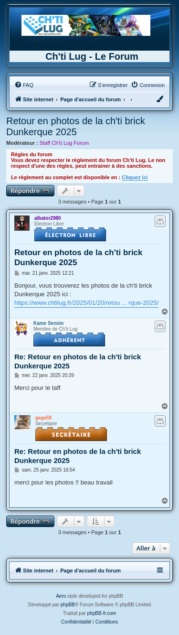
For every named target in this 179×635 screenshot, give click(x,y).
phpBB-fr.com (101, 613)
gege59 (43, 417)
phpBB (68, 604)
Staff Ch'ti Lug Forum (64, 143)
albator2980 (47, 218)
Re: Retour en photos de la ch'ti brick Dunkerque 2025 (77, 361)
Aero (61, 596)
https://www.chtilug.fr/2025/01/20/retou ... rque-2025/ (86, 302)
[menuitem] (23, 85)
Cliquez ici (134, 177)
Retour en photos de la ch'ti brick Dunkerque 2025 (75, 126)
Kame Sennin (48, 323)
